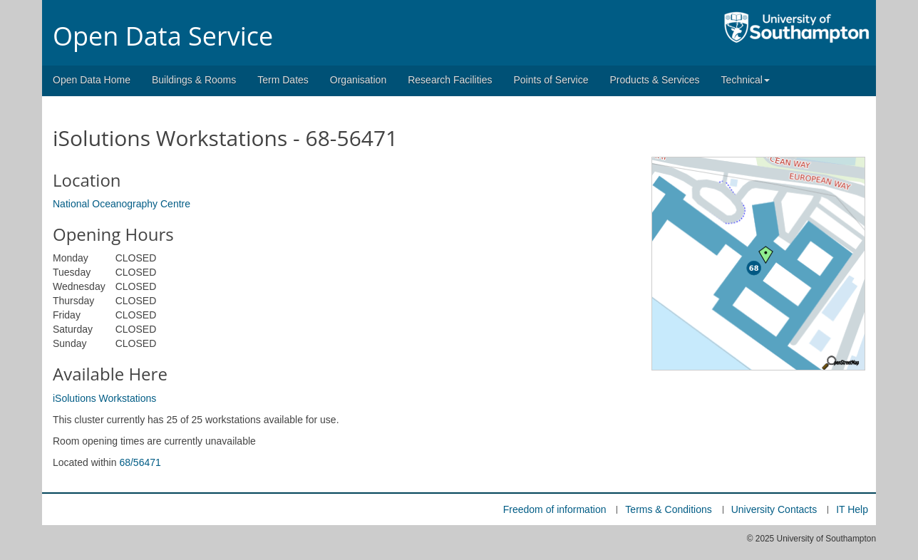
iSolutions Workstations (104, 398)
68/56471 (139, 462)
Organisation (358, 79)
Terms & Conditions (668, 509)
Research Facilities (450, 79)
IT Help (852, 509)
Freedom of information (555, 509)
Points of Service (550, 79)
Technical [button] (745, 79)
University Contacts (774, 509)
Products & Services (655, 79)
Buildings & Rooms (194, 79)
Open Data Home (91, 79)
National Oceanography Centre (121, 203)
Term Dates (283, 79)
